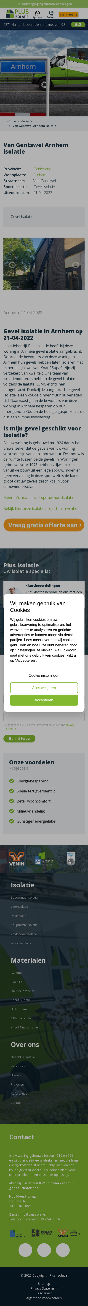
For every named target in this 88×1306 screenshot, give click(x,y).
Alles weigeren (44, 688)
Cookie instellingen (44, 675)
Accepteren (44, 700)
